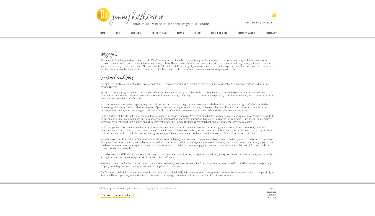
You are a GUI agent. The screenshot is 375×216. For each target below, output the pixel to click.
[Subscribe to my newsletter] (258, 22)
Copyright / (151, 188)
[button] (274, 14)
